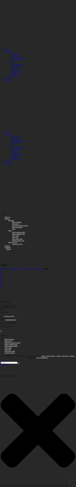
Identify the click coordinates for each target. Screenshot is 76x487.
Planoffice (4, 269)
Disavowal (65, 356)
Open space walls (10, 351)
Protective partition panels (12, 343)
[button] (38, 431)
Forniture (21, 269)
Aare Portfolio (12, 269)
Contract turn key (10, 353)
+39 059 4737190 (8, 316)
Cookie (43, 356)
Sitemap (72, 356)
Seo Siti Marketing (42, 357)
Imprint (58, 356)
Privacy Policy (51, 356)
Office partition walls (11, 344)
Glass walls (8, 348)
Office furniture (9, 339)
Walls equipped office (11, 346)
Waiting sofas (38, 269)
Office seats (29, 269)
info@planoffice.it (10, 320)
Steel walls (8, 349)
